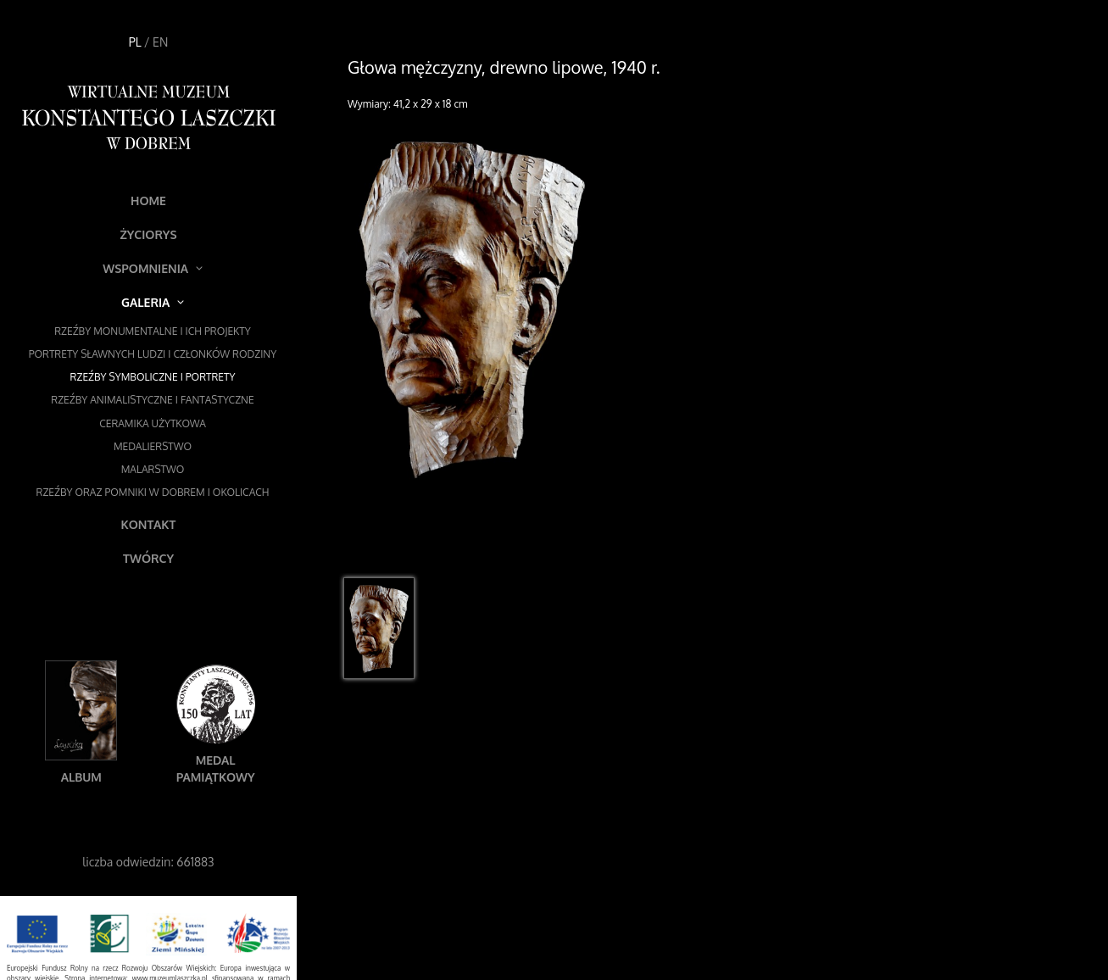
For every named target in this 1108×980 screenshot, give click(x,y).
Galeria (152, 302)
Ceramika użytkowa (152, 423)
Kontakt (148, 524)
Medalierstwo (153, 446)
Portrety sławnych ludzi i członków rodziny (152, 354)
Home (148, 200)
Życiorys (148, 234)
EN (160, 42)
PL (135, 42)
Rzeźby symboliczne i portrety (153, 376)
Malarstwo (153, 469)
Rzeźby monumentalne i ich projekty (152, 331)
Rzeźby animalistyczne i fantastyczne (152, 399)
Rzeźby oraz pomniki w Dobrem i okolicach (153, 492)
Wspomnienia (153, 268)
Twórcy (148, 558)
